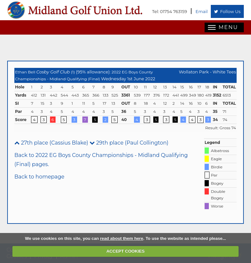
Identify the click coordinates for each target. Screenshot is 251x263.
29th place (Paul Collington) (129, 143)
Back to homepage (39, 177)
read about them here (121, 238)
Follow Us (227, 11)
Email (201, 11)
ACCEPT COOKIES (125, 251)
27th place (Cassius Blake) (51, 143)
